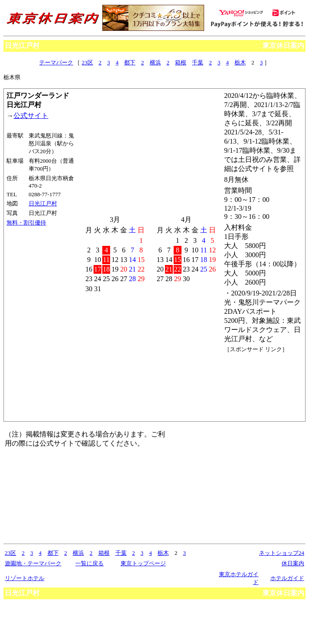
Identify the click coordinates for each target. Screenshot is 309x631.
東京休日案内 (283, 45)
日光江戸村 (43, 203)
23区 (87, 62)
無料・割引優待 (26, 222)
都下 (129, 62)
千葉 (197, 62)
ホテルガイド (287, 578)
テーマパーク (56, 62)
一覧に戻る (89, 563)
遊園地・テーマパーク (33, 563)
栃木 (240, 62)
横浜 (155, 62)
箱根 (180, 62)
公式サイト (30, 115)
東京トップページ (143, 563)
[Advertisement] (263, 386)
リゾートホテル (24, 578)
